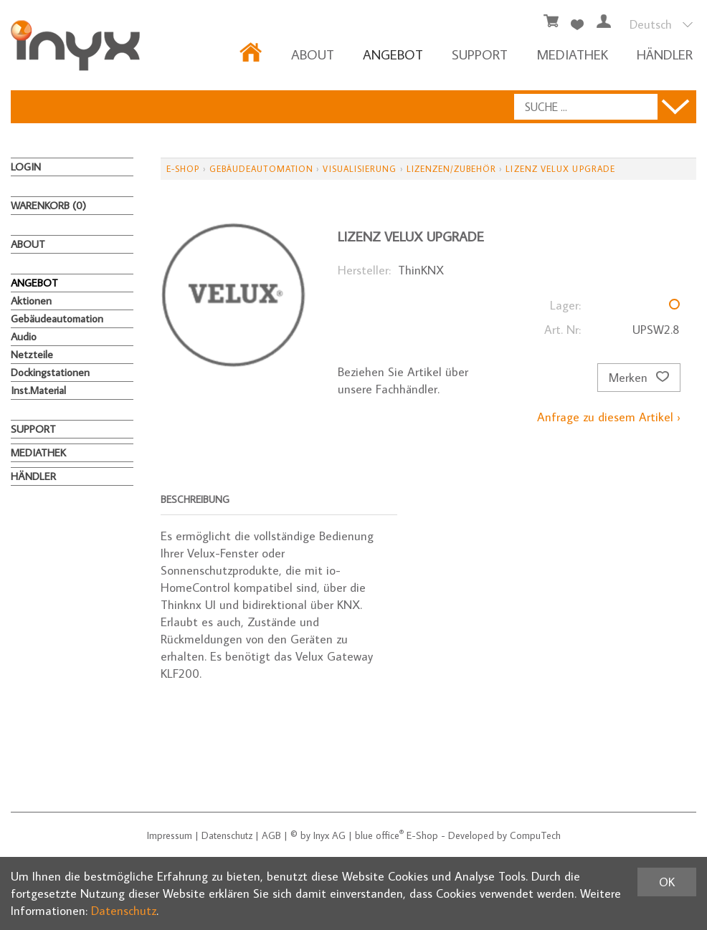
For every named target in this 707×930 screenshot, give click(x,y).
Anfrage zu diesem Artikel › (608, 417)
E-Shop (182, 168)
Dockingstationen (50, 372)
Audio (24, 336)
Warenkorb (48, 205)
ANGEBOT (393, 54)
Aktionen (31, 300)
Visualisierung (360, 168)
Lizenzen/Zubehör (451, 168)
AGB (271, 835)
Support (480, 54)
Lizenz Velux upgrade (560, 168)
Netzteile (32, 354)
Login (26, 166)
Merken (639, 377)
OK (667, 882)
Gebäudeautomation (57, 318)
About (312, 54)
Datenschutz (226, 835)
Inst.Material (38, 390)
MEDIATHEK (572, 54)
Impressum (169, 835)
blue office (379, 835)
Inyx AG (329, 835)
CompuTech (535, 835)
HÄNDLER (665, 54)
